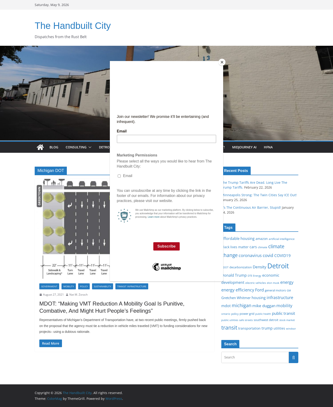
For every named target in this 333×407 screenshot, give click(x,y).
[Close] (222, 62)
